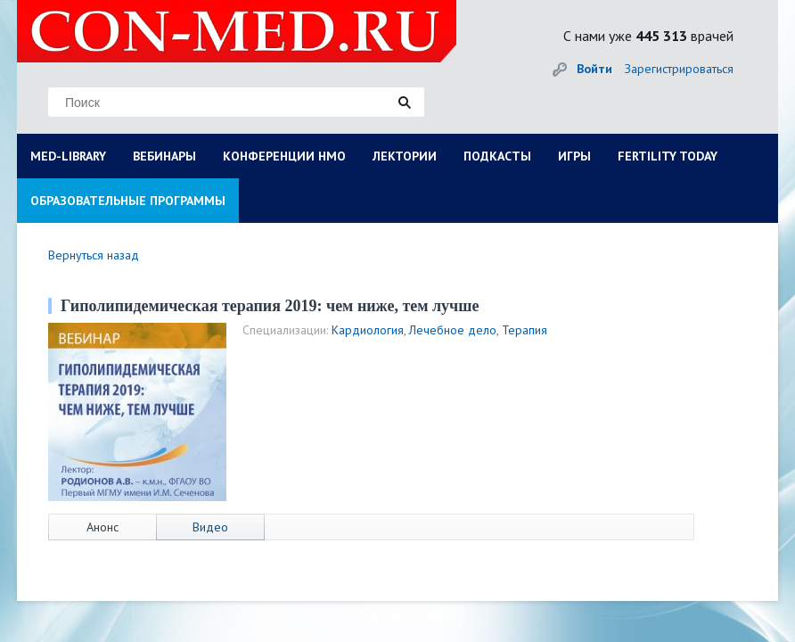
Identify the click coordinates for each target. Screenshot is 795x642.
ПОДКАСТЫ (497, 156)
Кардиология (368, 330)
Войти (594, 68)
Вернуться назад (93, 255)
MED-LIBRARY (68, 156)
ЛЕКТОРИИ (405, 156)
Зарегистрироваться (679, 69)
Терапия (524, 330)
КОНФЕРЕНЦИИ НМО (284, 156)
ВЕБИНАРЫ (164, 156)
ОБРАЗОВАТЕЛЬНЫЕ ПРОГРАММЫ (127, 201)
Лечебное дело (452, 330)
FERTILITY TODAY (667, 156)
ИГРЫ (574, 156)
